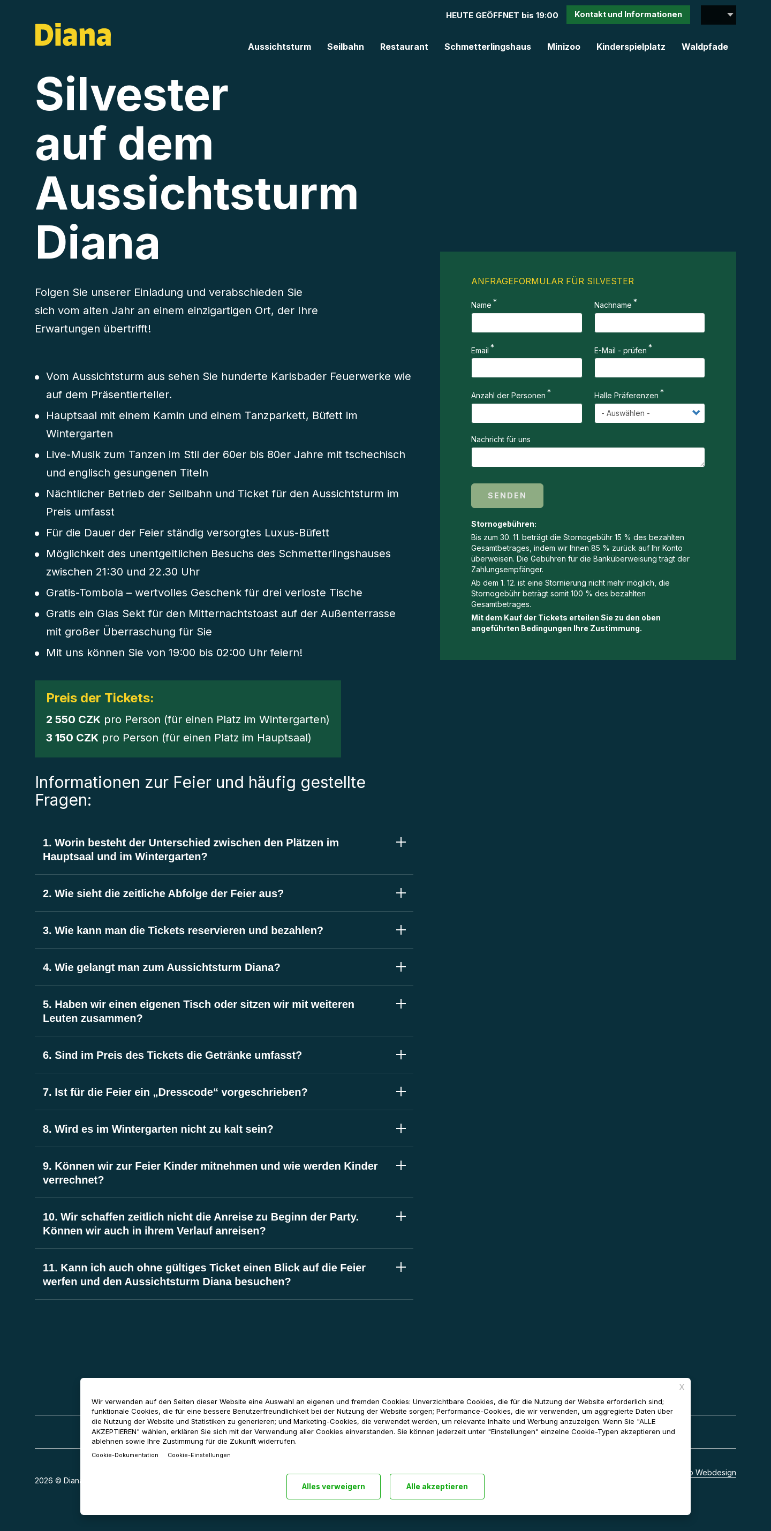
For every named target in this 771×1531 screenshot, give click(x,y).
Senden (507, 495)
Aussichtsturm (279, 46)
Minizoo (563, 46)
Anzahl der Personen (508, 395)
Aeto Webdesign (706, 1473)
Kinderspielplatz (631, 46)
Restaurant (404, 46)
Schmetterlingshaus (487, 46)
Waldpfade (705, 46)
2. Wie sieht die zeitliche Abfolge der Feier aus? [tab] (163, 893)
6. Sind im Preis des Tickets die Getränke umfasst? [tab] (172, 1055)
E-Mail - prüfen (620, 349)
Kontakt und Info (627, 15)
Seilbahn (345, 46)
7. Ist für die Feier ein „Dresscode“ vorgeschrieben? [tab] (175, 1092)
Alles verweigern (332, 1486)
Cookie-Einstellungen (203, 1454)
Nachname (613, 304)
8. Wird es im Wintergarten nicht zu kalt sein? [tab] (158, 1129)
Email (480, 349)
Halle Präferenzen (626, 395)
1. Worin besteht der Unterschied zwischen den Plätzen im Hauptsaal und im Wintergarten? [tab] (191, 849)
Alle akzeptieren (439, 1486)
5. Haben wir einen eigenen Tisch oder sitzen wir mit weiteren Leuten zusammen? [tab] (198, 1011)
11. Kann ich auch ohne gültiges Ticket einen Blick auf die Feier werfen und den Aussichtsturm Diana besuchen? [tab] (204, 1274)
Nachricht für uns (501, 439)
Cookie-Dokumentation (127, 1454)
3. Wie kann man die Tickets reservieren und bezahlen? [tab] (183, 930)
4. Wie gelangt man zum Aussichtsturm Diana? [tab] (162, 967)
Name (481, 304)
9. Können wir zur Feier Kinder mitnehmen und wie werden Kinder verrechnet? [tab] (210, 1173)
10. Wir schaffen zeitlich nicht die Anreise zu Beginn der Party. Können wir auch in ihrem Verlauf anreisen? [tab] (201, 1224)
